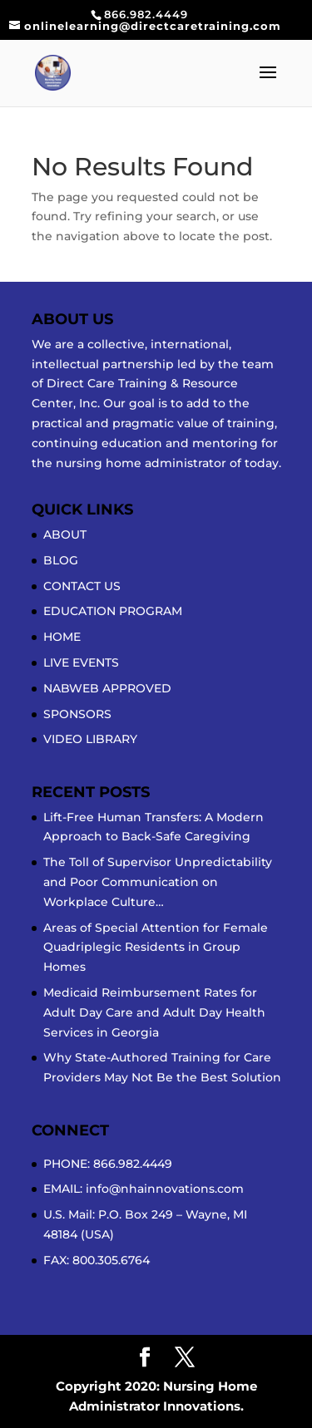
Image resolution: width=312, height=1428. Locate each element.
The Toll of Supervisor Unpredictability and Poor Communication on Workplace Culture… (157, 881)
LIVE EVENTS (81, 662)
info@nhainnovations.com (165, 1188)
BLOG (60, 560)
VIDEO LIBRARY (90, 738)
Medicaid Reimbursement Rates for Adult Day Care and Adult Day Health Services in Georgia (154, 1012)
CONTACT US (82, 586)
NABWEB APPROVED (107, 688)
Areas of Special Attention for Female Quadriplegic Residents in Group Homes (155, 947)
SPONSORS (77, 714)
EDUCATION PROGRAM (112, 610)
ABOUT (65, 534)
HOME (62, 636)
